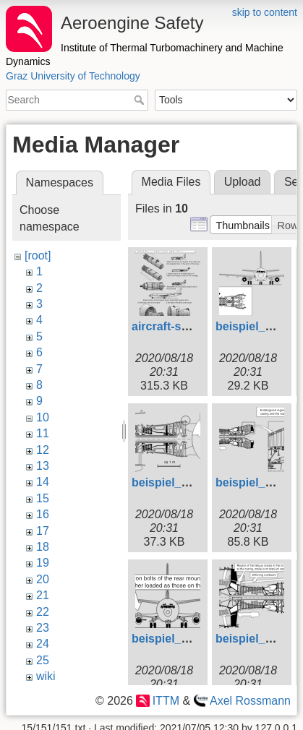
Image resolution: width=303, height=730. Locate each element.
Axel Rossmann (250, 701)
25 (42, 660)
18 (42, 547)
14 (42, 482)
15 (42, 498)
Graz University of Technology (73, 76)
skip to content (264, 12)
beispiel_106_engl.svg (193, 638)
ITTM (166, 701)
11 (42, 433)
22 (42, 612)
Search (141, 100)
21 (42, 595)
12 (42, 450)
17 (42, 531)
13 (42, 466)
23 (42, 628)
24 (42, 643)
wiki (46, 676)
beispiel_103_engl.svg (193, 482)
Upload (242, 182)
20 (42, 579)
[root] (38, 255)
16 (42, 514)
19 (42, 563)
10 (42, 417)
